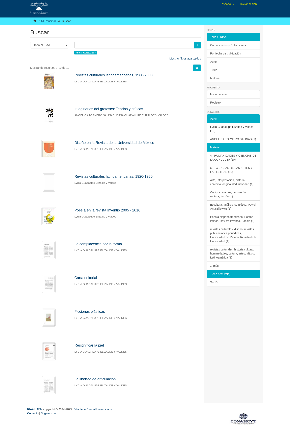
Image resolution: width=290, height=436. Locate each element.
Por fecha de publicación (225, 53)
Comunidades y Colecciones (228, 45)
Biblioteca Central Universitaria (93, 409)
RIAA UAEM (35, 409)
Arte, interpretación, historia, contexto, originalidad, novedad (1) (232, 182)
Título (213, 70)
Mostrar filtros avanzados (185, 58)
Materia (215, 78)
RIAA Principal (47, 21)
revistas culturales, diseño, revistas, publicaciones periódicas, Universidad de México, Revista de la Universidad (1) (233, 235)
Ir (197, 45)
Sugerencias (48, 413)
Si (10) (214, 282)
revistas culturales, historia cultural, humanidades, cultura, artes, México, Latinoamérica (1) (233, 253)
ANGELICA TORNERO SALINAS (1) (233, 139)
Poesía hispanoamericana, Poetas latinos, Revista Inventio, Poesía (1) (232, 219)
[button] (228, 4)
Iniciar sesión (218, 94)
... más (214, 265)
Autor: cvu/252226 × (86, 52)
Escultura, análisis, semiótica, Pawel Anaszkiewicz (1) (233, 206)
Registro (215, 102)
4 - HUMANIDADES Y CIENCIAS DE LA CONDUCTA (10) (233, 157)
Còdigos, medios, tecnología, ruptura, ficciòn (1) (228, 194)
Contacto (32, 413)
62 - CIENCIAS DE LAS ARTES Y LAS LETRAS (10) (231, 169)
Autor (213, 61)
